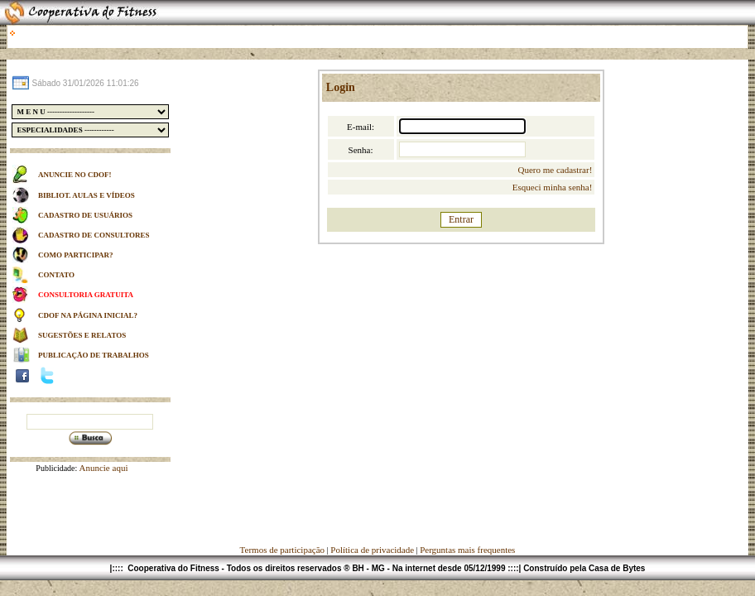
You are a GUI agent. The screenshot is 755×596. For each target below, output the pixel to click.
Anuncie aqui (102, 468)
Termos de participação (283, 550)
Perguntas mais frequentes (467, 550)
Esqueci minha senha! (552, 187)
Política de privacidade (372, 550)
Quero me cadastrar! (555, 170)
